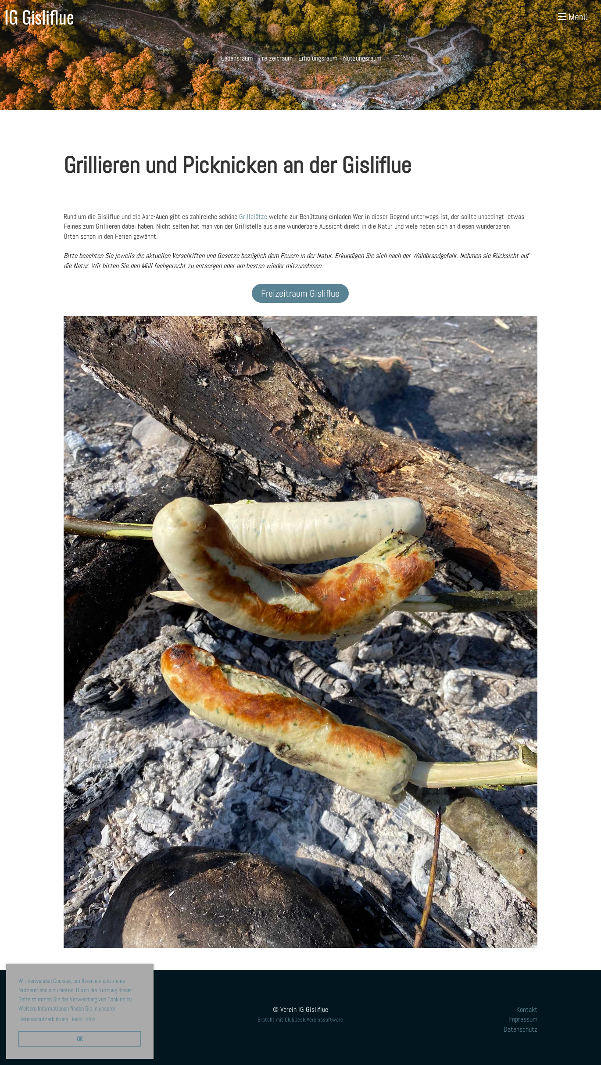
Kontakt (526, 1009)
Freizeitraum (275, 58)
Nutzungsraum (362, 58)
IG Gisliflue (39, 16)
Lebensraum (236, 58)
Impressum (522, 1019)
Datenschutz (520, 1029)
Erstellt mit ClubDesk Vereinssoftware (300, 1019)
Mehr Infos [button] (83, 1019)
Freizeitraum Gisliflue (300, 293)
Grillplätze (253, 216)
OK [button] (80, 1039)
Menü (573, 17)
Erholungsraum (317, 58)
